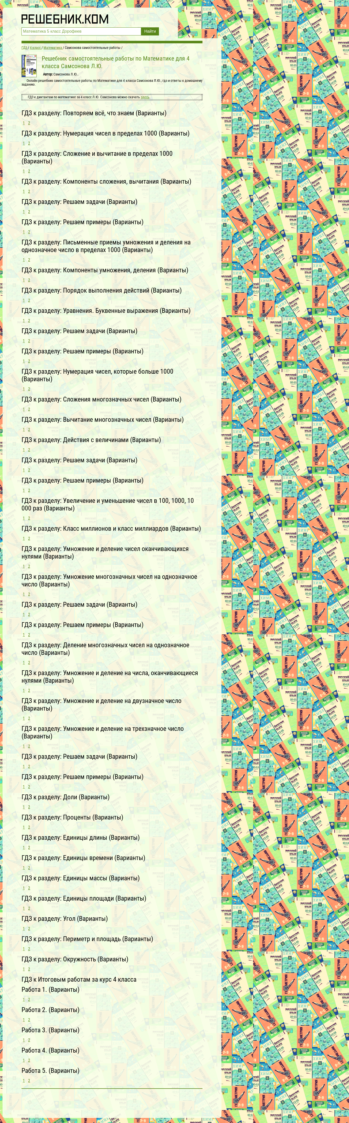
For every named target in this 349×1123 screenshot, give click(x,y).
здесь (145, 97)
